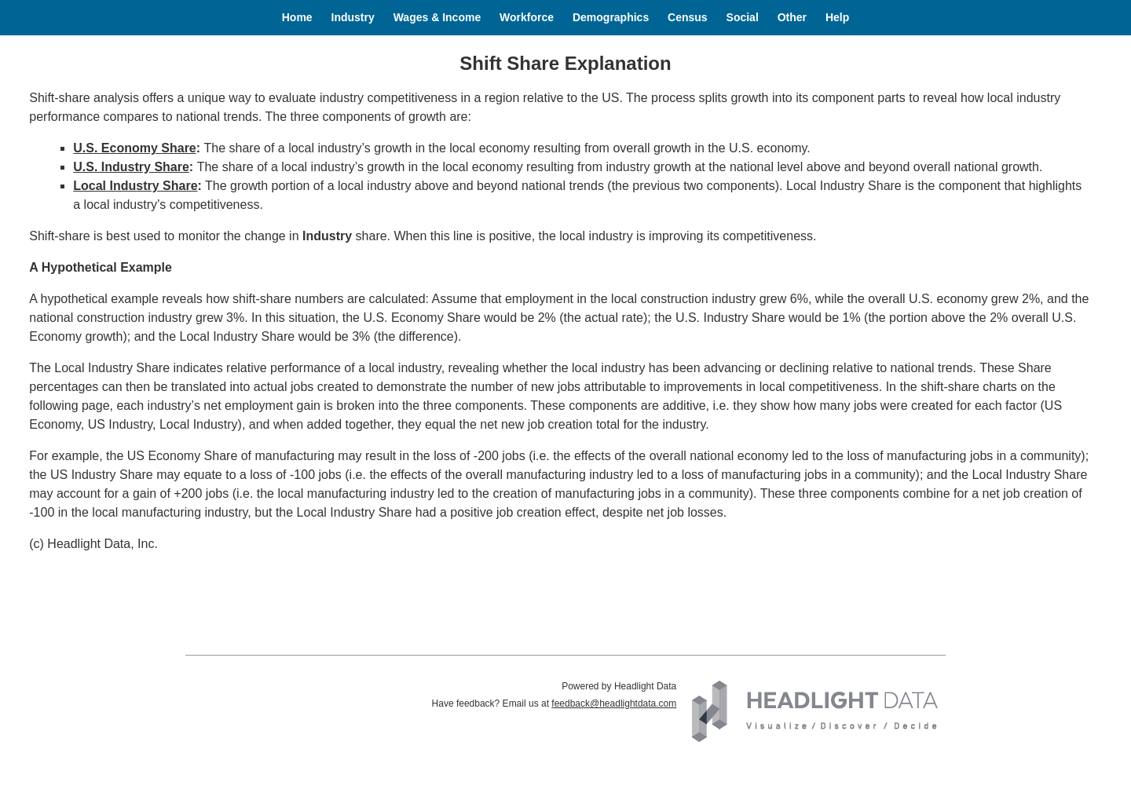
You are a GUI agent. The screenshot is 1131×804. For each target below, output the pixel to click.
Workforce (527, 17)
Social (743, 17)
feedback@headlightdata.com (613, 703)
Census (688, 17)
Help (837, 17)
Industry (353, 17)
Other (792, 17)
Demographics (611, 17)
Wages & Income (437, 17)
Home (297, 17)
